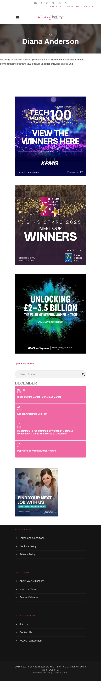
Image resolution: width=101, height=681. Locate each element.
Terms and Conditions (32, 538)
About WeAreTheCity (31, 581)
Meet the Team (28, 589)
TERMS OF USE (60, 673)
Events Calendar (29, 597)
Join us (23, 624)
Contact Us (25, 632)
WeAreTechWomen (30, 640)
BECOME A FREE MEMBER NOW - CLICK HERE (70, 6)
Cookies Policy (27, 546)
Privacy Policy (27, 554)
